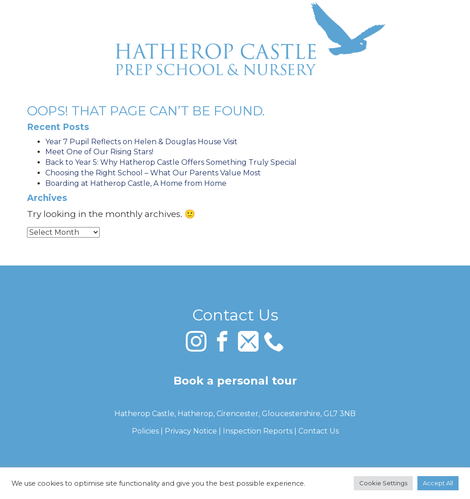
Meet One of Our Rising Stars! (99, 151)
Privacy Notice (191, 431)
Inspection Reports (257, 431)
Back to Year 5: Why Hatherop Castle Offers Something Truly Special (171, 162)
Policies (145, 431)
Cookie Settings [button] (383, 483)
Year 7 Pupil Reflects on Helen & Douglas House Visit (141, 141)
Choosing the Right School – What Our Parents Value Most (153, 172)
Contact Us (318, 431)
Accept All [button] (438, 483)
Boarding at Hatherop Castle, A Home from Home (136, 183)
